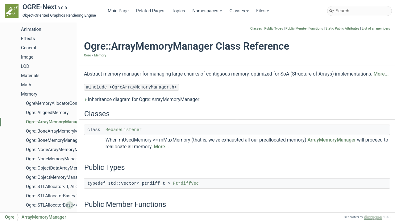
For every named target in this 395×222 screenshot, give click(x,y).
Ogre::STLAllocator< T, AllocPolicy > (61, 186)
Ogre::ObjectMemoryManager (55, 177)
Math (26, 85)
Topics (178, 11)
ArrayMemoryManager (331, 140)
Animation (31, 29)
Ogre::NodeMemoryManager (54, 159)
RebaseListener (124, 129)
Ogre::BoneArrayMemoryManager (59, 131)
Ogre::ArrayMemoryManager (54, 122)
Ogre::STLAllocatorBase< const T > (60, 205)
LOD (25, 66)
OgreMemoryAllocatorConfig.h (56, 103)
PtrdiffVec (186, 183)
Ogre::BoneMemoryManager (53, 140)
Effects (28, 38)
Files (262, 11)
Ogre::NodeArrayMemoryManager (59, 149)
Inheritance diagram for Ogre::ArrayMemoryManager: (142, 99)
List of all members (376, 29)
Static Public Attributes (343, 29)
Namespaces (207, 11)
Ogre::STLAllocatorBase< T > (54, 196)
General (28, 48)
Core (87, 55)
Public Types (273, 29)
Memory (29, 94)
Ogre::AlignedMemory (47, 112)
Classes (239, 11)
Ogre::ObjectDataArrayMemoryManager (64, 168)
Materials (30, 75)
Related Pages (150, 11)
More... (381, 74)
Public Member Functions (304, 29)
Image (27, 57)
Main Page (118, 11)
